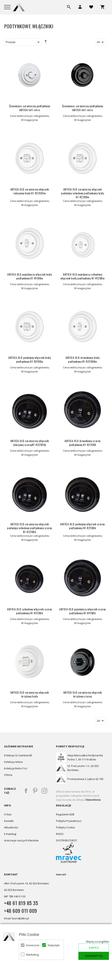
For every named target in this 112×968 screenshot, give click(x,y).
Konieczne (31, 945)
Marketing (31, 954)
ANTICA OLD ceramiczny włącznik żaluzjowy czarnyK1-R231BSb (29, 443)
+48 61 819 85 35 (21, 903)
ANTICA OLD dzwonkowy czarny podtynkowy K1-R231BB (82, 443)
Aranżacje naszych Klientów (21, 840)
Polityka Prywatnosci (68, 821)
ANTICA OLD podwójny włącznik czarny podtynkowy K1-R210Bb (82, 526)
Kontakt (9, 821)
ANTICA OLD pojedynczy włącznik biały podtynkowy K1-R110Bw (29, 276)
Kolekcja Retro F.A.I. (16, 768)
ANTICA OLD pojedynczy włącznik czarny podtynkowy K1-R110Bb (82, 611)
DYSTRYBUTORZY (66, 840)
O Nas (8, 814)
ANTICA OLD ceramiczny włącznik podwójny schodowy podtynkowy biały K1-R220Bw (82, 193)
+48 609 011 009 (20, 910)
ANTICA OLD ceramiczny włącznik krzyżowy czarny (82, 694)
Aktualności (11, 827)
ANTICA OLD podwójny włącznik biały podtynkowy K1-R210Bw (29, 359)
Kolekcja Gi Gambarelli (18, 755)
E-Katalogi (10, 834)
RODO (60, 834)
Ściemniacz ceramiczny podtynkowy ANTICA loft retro (29, 108)
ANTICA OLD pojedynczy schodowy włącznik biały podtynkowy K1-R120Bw (82, 276)
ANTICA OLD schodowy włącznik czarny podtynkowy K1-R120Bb (29, 611)
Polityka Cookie (65, 827)
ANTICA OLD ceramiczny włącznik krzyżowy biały (29, 694)
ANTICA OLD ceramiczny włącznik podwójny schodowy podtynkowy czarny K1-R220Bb (29, 528)
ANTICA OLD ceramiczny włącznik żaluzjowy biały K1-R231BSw (29, 191)
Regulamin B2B (65, 814)
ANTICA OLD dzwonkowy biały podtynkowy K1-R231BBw (82, 359)
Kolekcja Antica (13, 762)
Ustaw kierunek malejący (45, 42)
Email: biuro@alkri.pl (16, 918)
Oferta (8, 775)
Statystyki (53, 945)
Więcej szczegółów (97, 941)
